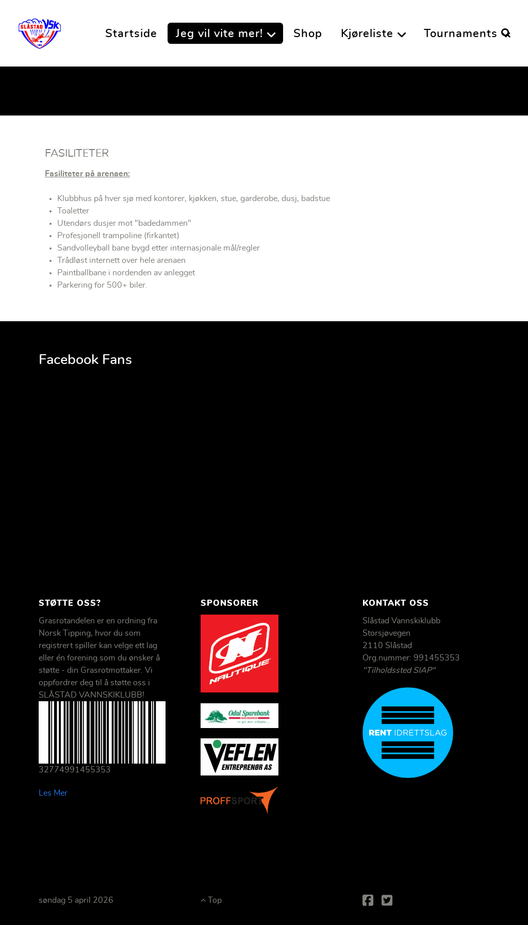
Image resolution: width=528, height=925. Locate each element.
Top (211, 900)
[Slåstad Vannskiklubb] (40, 30)
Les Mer (53, 793)
